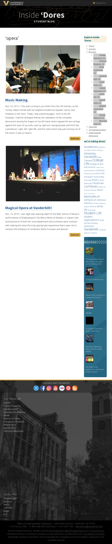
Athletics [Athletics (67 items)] (101, 147)
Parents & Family (12, 418)
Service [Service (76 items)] (93, 206)
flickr (62, 388)
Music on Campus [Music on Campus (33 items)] (89, 193)
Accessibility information (94, 534)
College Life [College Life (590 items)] (93, 162)
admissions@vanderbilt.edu (89, 526)
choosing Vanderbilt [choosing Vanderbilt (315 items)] (90, 155)
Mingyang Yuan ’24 (100, 122)
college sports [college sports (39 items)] (100, 167)
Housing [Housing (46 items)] (87, 190)
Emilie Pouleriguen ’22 (98, 70)
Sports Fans (9, 428)
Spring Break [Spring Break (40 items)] (91, 210)
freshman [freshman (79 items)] (88, 183)
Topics (91, 46)
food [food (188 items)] (94, 179)
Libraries (8, 501)
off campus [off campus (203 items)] (92, 198)
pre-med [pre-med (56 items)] (95, 203)
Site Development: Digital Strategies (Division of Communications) (76, 531)
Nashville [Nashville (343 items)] (90, 196)
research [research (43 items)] (86, 206)
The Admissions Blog (97, 130)
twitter (36, 388)
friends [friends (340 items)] (93, 186)
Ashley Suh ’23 (99, 95)
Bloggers (92, 52)
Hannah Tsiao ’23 (99, 101)
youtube (55, 388)
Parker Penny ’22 (99, 83)
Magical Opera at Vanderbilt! (28, 208)
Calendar (8, 507)
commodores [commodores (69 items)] (89, 170)
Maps (6, 511)
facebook (42, 388)
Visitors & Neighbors (14, 431)
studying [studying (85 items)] (94, 223)
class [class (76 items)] (99, 157)
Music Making (16, 100)
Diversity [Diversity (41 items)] (91, 174)
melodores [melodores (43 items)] (93, 190)
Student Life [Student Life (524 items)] (93, 213)
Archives (92, 49)
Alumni (7, 402)
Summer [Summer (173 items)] (89, 226)
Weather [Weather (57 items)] (94, 233)
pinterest (68, 388)
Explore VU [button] (100, 3)
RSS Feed (74, 388)
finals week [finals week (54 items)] (88, 180)
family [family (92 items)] (96, 177)
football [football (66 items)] (101, 180)
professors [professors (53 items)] (102, 203)
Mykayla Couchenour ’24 (99, 109)
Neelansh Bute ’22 (100, 77)
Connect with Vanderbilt (56, 382)
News (6, 504)
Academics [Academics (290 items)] (91, 147)
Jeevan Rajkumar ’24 (99, 116)
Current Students (12, 406)
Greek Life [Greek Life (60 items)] (101, 187)
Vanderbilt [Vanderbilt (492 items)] (91, 229)
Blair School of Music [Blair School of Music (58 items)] (95, 150)
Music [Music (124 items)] (100, 190)
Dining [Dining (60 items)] (86, 174)
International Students (14, 412)
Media (6, 415)
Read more (75, 139)
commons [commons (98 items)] (100, 170)
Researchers (10, 424)
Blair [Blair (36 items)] (85, 150)
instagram (49, 388)
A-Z (5, 514)
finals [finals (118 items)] (101, 176)
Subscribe (93, 127)
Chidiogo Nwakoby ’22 (99, 62)
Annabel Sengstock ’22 (99, 56)
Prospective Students (14, 421)
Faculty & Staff (11, 409)
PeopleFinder (10, 498)
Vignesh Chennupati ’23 (99, 89)
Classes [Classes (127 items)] (88, 160)
